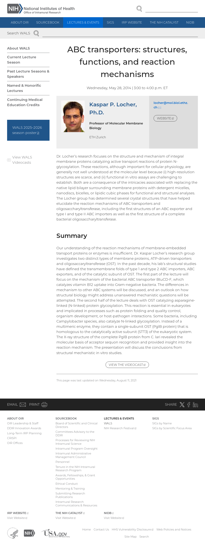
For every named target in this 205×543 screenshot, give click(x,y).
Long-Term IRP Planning (24, 433)
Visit (17, 518)
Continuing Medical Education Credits (24, 102)
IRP (134, 24)
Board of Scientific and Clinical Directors (77, 425)
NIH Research (120, 428)
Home (86, 529)
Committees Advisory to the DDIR (75, 433)
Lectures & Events (83, 22)
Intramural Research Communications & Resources (76, 503)
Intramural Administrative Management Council (73, 455)
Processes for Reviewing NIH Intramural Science (75, 441)
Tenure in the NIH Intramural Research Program (75, 468)
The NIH (166, 24)
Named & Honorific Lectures (24, 88)
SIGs (110, 22)
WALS (108, 423)
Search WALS (18, 33)
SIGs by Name (162, 423)
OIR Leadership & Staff (22, 423)
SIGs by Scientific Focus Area (172, 428)
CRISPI (11, 438)
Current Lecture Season (21, 59)
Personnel (63, 462)
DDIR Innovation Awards (24, 428)
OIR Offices (15, 443)
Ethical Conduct (67, 483)
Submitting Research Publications (70, 495)
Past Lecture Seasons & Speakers (28, 74)
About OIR (20, 22)
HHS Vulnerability (133, 529)
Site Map (130, 536)
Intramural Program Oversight (77, 448)
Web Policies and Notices (173, 529)
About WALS (18, 48)
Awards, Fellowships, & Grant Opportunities (75, 477)
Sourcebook (47, 22)
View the (129, 365)
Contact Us (101, 529)
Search (144, 536)
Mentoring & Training (70, 488)
